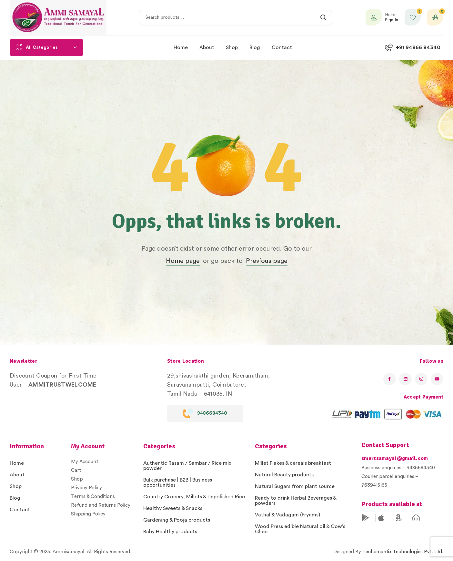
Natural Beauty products (284, 474)
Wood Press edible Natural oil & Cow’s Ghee (300, 529)
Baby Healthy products (170, 531)
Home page (183, 261)
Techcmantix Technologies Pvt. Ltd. (402, 551)
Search (323, 18)
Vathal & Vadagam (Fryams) (287, 514)
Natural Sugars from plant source (295, 486)
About (17, 474)
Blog (15, 498)
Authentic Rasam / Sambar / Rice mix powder (187, 466)
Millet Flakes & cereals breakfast (293, 463)
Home (17, 463)
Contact (20, 509)
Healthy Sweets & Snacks (172, 508)
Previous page (266, 261)
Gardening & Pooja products (176, 520)
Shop (16, 486)
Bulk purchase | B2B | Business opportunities (177, 482)
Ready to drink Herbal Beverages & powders (295, 500)
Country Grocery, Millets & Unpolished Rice (194, 496)
